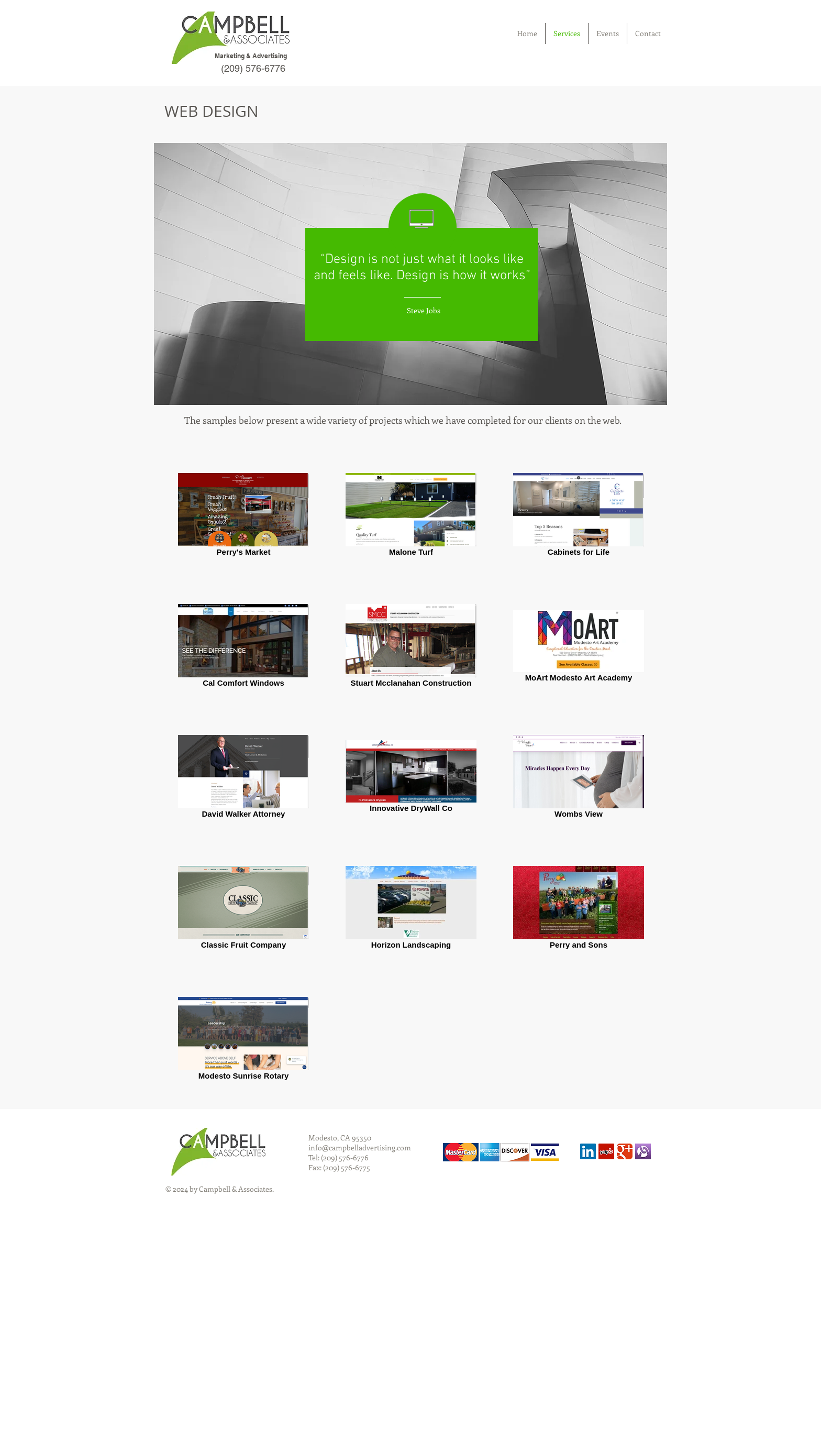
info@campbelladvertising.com (359, 1147)
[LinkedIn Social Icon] (588, 1151)
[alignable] (643, 1151)
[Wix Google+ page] (625, 1151)
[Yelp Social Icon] (606, 1151)
